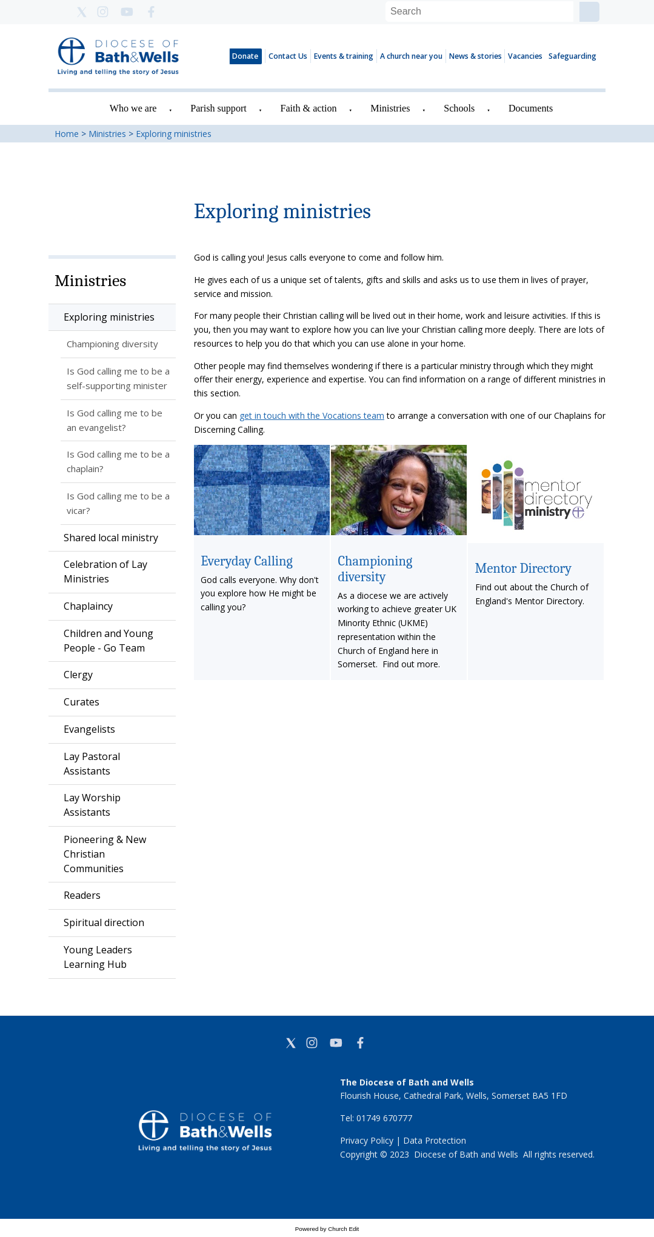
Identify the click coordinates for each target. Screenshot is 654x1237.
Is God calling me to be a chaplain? (118, 461)
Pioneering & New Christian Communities (105, 854)
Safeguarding (572, 56)
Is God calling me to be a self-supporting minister (118, 378)
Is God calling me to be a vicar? (118, 503)
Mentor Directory (523, 568)
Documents (531, 108)
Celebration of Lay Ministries (105, 571)
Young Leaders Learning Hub (98, 957)
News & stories (475, 56)
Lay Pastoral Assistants (92, 764)
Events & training (343, 56)
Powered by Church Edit (327, 1228)
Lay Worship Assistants (92, 805)
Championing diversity (112, 344)
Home (67, 133)
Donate (245, 56)
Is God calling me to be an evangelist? (114, 420)
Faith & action (309, 108)
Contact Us (288, 56)
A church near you (411, 56)
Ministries (390, 108)
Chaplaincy (88, 606)
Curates (81, 702)
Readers (82, 895)
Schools (459, 108)
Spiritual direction (104, 922)
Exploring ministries (174, 133)
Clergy (78, 674)
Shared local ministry (111, 537)
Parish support (218, 108)
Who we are (133, 108)
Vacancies (525, 56)
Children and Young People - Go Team (108, 641)
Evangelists (89, 729)
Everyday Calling (247, 560)
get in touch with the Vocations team (311, 415)
